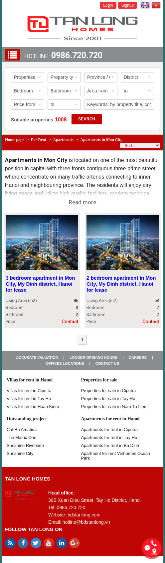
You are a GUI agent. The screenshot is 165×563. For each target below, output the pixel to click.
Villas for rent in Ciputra (29, 390)
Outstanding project (27, 418)
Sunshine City (20, 453)
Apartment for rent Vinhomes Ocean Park (115, 456)
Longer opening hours (93, 357)
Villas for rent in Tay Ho (29, 398)
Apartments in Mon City (101, 139)
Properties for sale (99, 379)
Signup (127, 5)
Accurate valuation (37, 357)
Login (108, 5)
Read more (82, 202)
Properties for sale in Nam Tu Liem (114, 406)
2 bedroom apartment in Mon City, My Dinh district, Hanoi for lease (121, 284)
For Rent (38, 139)
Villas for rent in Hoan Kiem (33, 406)
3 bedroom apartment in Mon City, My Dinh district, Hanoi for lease (40, 284)
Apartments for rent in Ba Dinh (110, 445)
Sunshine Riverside (25, 445)
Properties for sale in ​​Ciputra (108, 390)
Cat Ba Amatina (22, 429)
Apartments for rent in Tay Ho (109, 437)
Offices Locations (65, 363)
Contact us (107, 363)
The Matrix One (22, 437)
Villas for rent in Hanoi (30, 379)
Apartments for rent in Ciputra (109, 429)
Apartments (63, 139)
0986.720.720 (76, 55)
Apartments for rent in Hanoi (110, 418)
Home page (14, 139)
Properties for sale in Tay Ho (108, 398)
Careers (138, 357)
